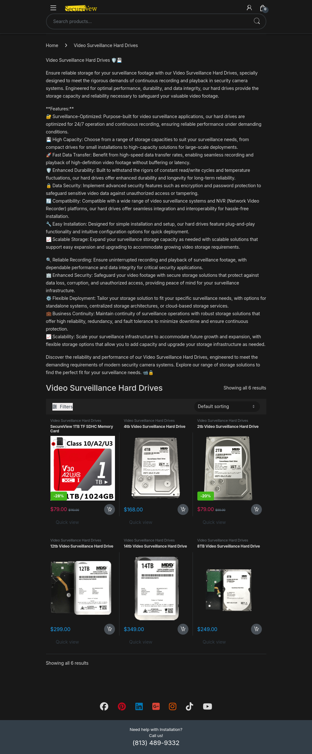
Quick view (67, 522)
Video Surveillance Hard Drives (76, 420)
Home (52, 45)
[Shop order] (227, 406)
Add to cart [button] (109, 509)
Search (257, 21)
